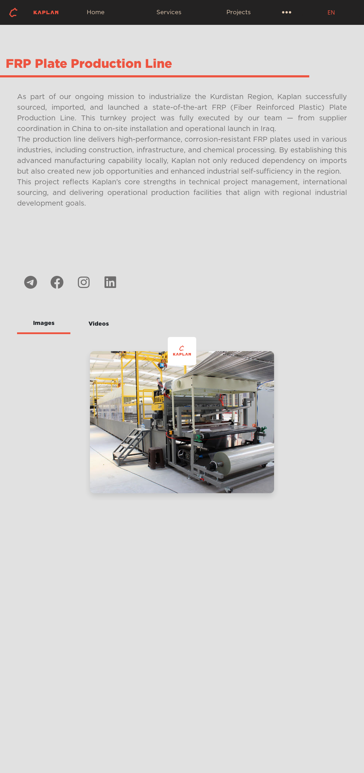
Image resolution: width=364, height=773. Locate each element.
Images (43, 323)
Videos (99, 323)
